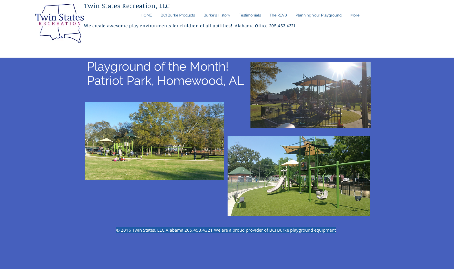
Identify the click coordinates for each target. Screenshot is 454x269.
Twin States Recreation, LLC (127, 5)
